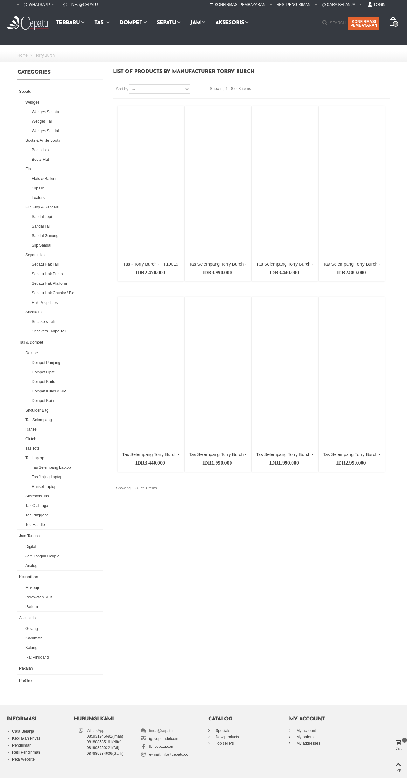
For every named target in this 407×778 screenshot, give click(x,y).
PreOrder (27, 681)
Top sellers (224, 743)
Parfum (31, 606)
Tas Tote (32, 448)
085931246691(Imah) (105, 736)
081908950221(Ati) (103, 748)
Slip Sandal (41, 245)
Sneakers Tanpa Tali (49, 331)
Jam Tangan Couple (42, 556)
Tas (99, 22)
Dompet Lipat (43, 372)
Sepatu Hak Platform (49, 283)
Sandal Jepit (42, 217)
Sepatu (166, 22)
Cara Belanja (338, 5)
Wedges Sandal (45, 131)
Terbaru (68, 22)
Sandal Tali (41, 226)
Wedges (32, 102)
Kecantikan (28, 577)
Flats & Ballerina (45, 178)
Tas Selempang (38, 420)
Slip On (38, 188)
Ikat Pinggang (37, 657)
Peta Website (23, 759)
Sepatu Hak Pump (47, 274)
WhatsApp (37, 5)
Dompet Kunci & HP (49, 391)
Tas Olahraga (36, 505)
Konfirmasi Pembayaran (238, 5)
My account (305, 730)
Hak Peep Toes (45, 302)
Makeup (32, 587)
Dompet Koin (43, 401)
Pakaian (26, 668)
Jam (195, 22)
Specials (222, 730)
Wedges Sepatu (45, 112)
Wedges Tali (42, 121)
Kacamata (34, 638)
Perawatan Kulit (38, 597)
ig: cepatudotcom (163, 738)
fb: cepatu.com (161, 746)
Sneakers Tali (43, 321)
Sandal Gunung (45, 236)
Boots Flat (40, 159)
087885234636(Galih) (105, 753)
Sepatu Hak (35, 255)
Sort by (122, 89)
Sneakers (33, 312)
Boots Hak (40, 150)
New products (227, 737)
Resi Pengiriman (294, 5)
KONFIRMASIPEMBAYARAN (363, 23)
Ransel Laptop (44, 486)
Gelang (31, 628)
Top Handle (35, 524)
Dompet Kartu (43, 381)
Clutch (30, 439)
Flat (28, 169)
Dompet (131, 22)
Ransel (31, 429)
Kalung (31, 647)
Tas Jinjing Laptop (47, 477)
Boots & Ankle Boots (42, 140)
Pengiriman (21, 745)
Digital (30, 546)
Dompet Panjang (46, 362)
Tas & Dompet (31, 342)
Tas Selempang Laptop (51, 467)
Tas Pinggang (37, 515)
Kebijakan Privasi (26, 738)
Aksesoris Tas (37, 496)
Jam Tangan (29, 536)
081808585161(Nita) (104, 742)
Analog (31, 565)
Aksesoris (229, 22)
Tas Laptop (34, 458)
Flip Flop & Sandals (42, 207)
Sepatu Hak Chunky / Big (53, 293)
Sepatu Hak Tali (45, 264)
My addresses (307, 743)
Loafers (38, 197)
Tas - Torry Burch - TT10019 (150, 264)
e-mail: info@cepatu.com (170, 754)
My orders (304, 737)
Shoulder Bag (37, 410)
